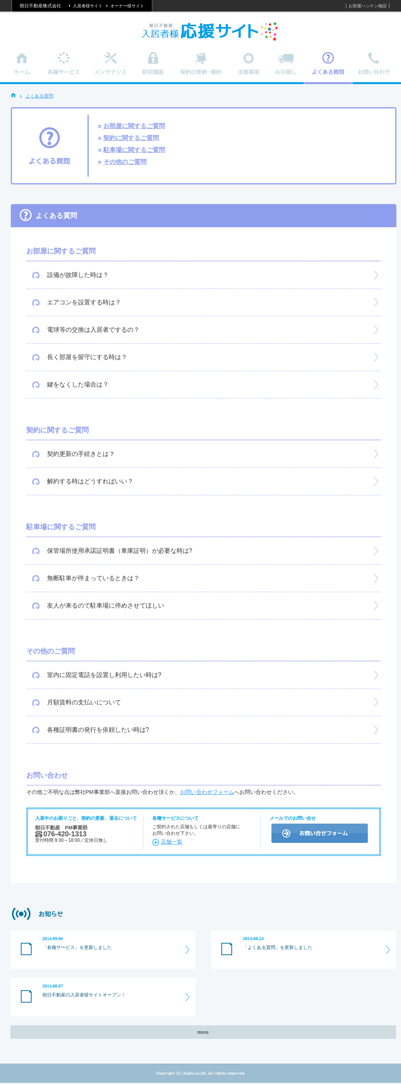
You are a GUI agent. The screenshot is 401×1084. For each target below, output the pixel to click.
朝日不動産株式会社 (40, 5)
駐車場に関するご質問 (134, 150)
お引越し (286, 68)
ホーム (22, 68)
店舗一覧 (171, 842)
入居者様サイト (88, 5)
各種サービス (64, 68)
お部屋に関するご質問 (134, 126)
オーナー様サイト (127, 5)
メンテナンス (111, 68)
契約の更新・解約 (201, 68)
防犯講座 (153, 68)
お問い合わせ (374, 68)
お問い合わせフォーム (207, 792)
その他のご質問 (125, 162)
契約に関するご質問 (131, 138)
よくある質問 (39, 96)
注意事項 (249, 68)
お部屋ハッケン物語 (368, 5)
